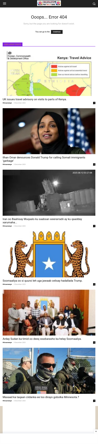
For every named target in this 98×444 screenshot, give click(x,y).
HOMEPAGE (57, 32)
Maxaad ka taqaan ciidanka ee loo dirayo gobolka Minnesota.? (41, 397)
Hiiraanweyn (7, 103)
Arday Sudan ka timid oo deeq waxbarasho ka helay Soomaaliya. (42, 338)
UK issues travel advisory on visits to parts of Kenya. (35, 99)
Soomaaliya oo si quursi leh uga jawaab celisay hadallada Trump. (43, 280)
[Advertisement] (49, 424)
